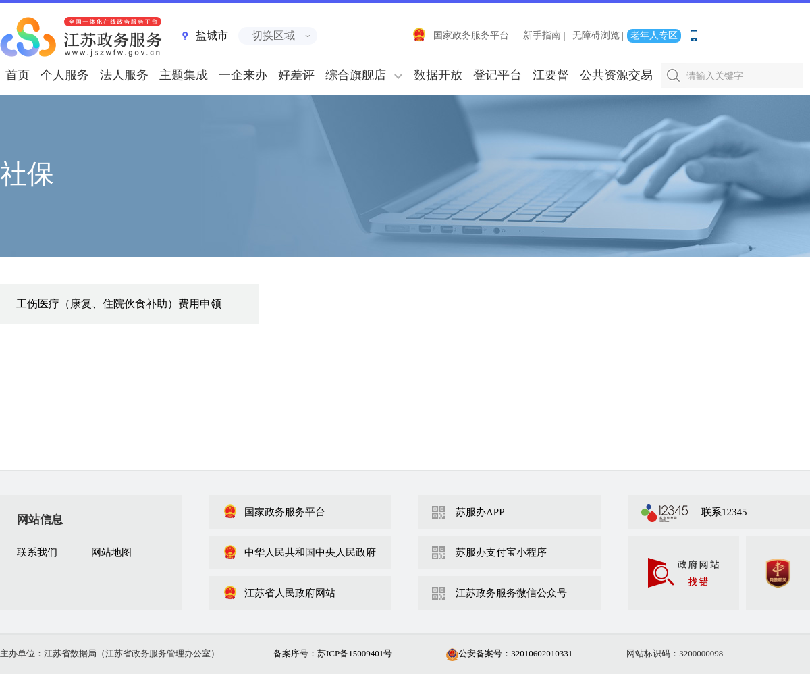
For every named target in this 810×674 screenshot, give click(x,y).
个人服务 (64, 75)
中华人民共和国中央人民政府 (299, 552)
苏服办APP (480, 512)
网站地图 (111, 552)
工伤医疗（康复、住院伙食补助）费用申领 (118, 303)
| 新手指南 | (542, 35)
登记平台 (497, 75)
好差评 (296, 75)
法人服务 (124, 75)
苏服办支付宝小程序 (501, 552)
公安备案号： (509, 653)
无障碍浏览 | (598, 35)
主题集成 (183, 75)
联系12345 (724, 512)
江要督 (551, 75)
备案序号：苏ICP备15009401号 (332, 653)
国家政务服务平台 (460, 35)
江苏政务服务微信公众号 (511, 593)
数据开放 (438, 75)
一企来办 (243, 75)
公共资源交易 (616, 75)
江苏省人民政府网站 (279, 593)
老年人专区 (654, 35)
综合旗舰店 (355, 75)
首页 (17, 75)
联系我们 (37, 552)
